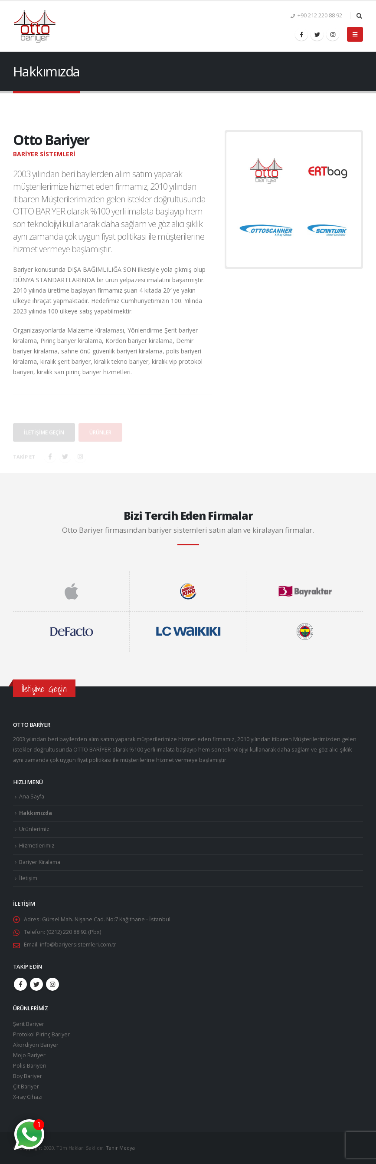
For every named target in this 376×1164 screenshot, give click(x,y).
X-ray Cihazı (28, 1097)
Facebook (20, 984)
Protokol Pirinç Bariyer (41, 1034)
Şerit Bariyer (28, 1024)
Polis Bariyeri (29, 1065)
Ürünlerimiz (34, 829)
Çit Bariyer (26, 1086)
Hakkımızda (35, 813)
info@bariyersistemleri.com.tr (78, 944)
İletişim (28, 878)
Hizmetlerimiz (37, 845)
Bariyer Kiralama (39, 862)
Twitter (36, 984)
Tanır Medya (120, 1147)
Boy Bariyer (27, 1076)
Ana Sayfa (31, 796)
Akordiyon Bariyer (36, 1045)
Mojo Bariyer (29, 1055)
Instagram (52, 984)
